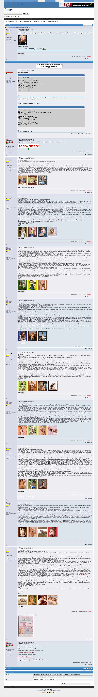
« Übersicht (8, 686)
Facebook (42, 18)
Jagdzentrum (56, 18)
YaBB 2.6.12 (53, 689)
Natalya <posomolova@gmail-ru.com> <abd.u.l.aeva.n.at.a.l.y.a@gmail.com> (32, 657)
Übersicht (7, 18)
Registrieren (23, 3)
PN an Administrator (29, 18)
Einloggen (17, 3)
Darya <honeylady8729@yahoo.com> (24, 656)
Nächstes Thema (90, 670)
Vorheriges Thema (83, 670)
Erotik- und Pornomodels (14, 21)
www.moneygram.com (83, 574)
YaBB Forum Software (42, 690)
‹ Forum (11, 686)
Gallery (37, 18)
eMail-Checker (48, 18)
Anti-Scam (8, 21)
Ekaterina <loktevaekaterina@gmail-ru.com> (26, 652)
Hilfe (11, 18)
